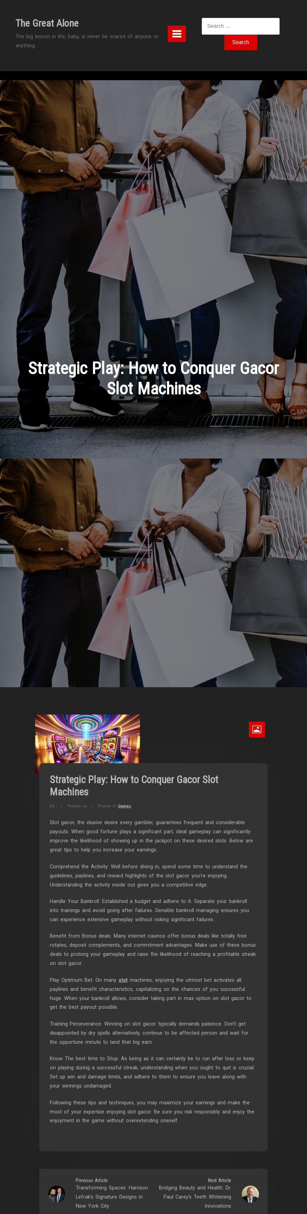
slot (123, 980)
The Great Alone (47, 23)
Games (124, 805)
